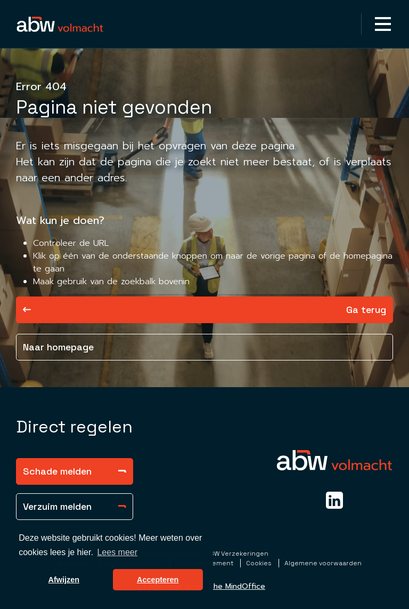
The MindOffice (236, 586)
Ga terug (204, 309)
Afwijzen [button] (63, 579)
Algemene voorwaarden (323, 563)
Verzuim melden (74, 506)
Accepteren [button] (157, 579)
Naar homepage (58, 347)
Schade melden (74, 471)
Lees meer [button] (117, 552)
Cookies (259, 563)
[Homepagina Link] (60, 23)
